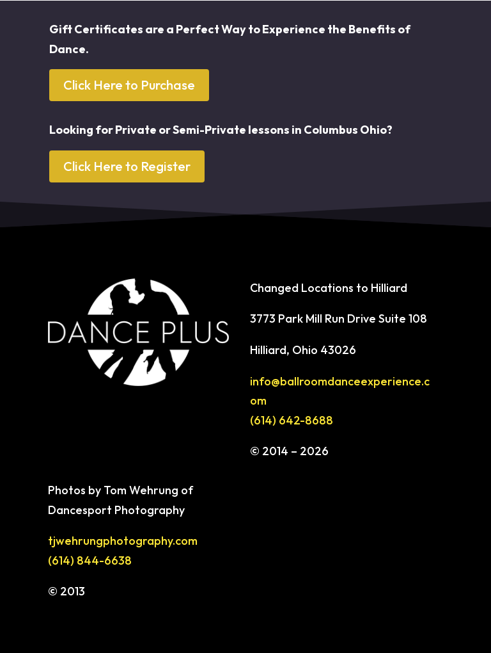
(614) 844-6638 (90, 560)
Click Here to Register (127, 166)
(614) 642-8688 (291, 420)
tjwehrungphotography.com (123, 540)
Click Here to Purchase (129, 85)
